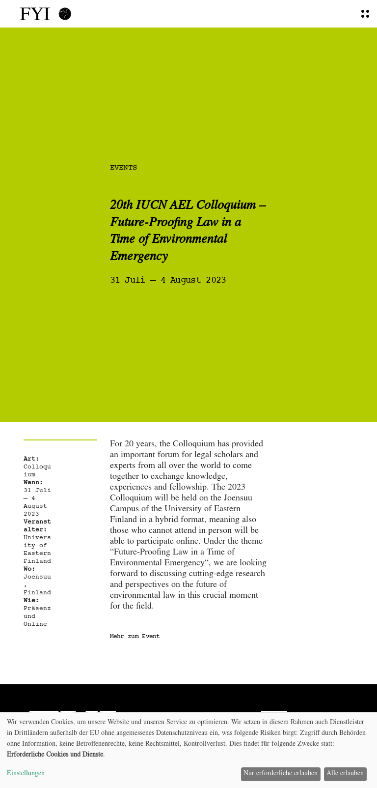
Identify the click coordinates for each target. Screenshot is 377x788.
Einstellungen (26, 773)
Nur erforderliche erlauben (280, 773)
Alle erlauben (345, 773)
